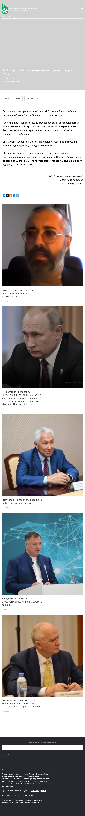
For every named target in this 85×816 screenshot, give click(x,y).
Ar (8, 17)
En (3, 17)
